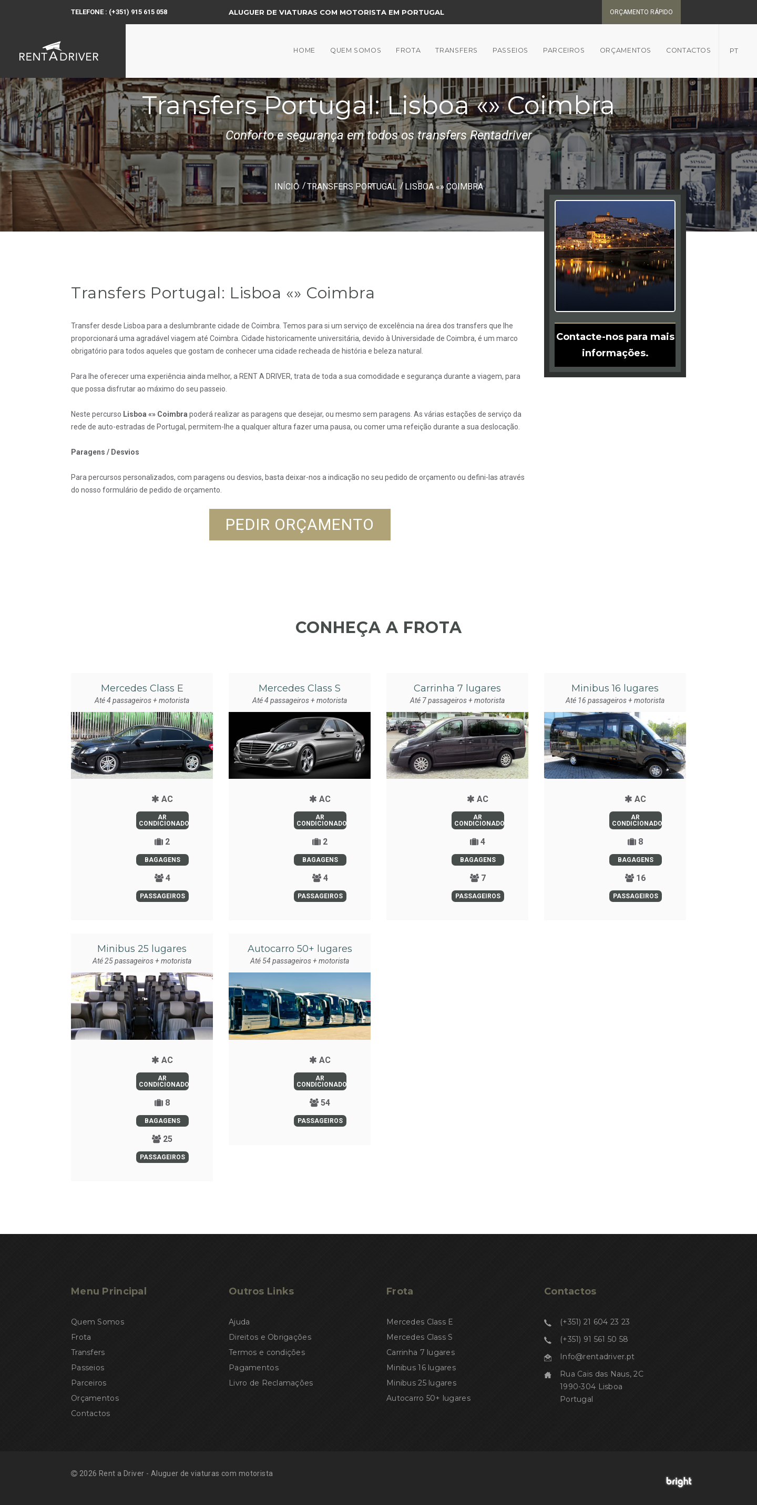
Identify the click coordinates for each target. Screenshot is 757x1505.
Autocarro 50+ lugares (300, 949)
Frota (408, 50)
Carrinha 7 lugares (457, 688)
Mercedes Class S (300, 688)
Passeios (510, 50)
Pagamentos (254, 1367)
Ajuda (239, 1322)
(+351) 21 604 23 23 (595, 1322)
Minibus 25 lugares (142, 949)
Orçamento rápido (641, 12)
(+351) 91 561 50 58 (594, 1339)
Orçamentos (625, 50)
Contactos (688, 50)
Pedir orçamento (300, 524)
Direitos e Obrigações (270, 1337)
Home (304, 50)
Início (286, 187)
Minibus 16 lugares (615, 688)
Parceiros (564, 50)
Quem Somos (97, 1322)
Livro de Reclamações (271, 1383)
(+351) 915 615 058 (138, 12)
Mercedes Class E (142, 688)
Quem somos (355, 50)
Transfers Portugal (352, 187)
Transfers (456, 50)
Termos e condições (267, 1352)
